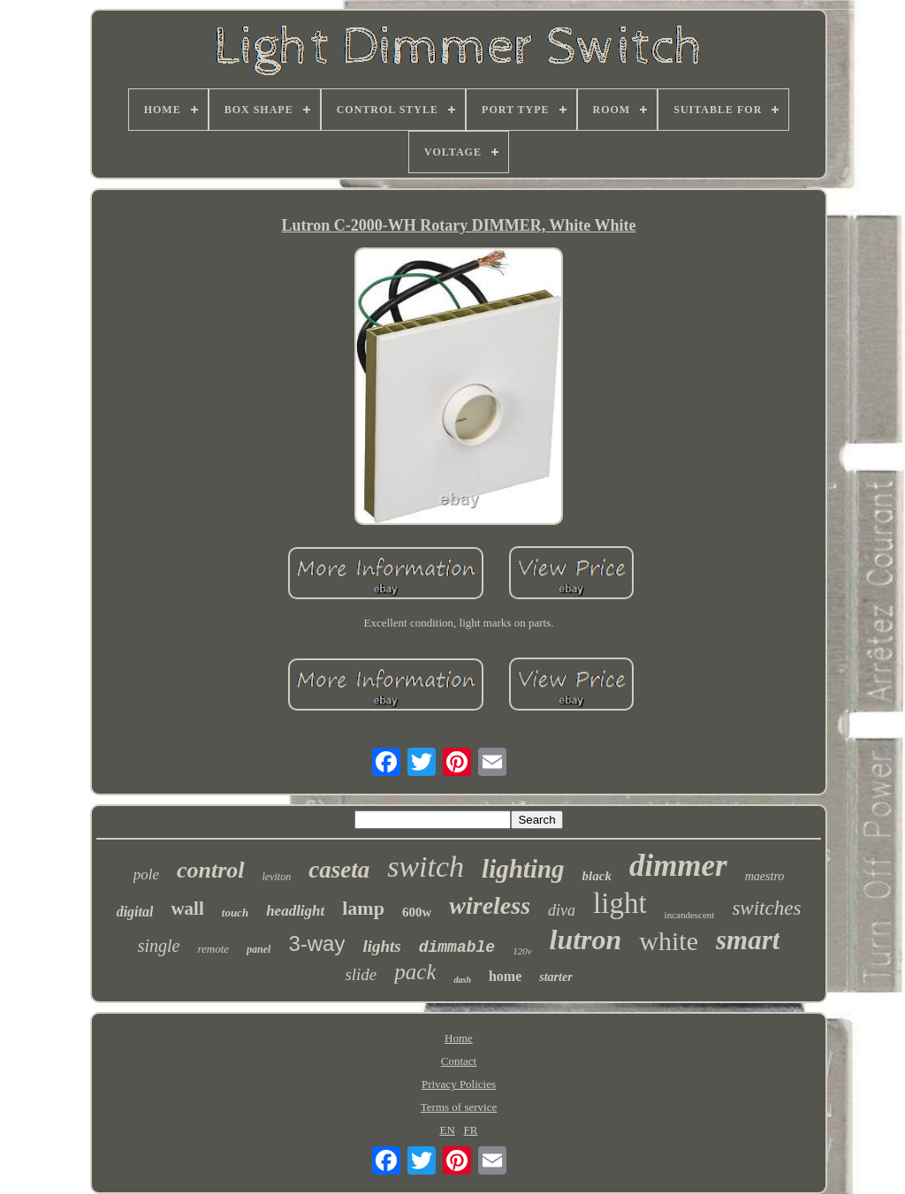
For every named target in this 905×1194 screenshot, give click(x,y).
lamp (363, 908)
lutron (586, 939)
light (620, 903)
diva (561, 910)
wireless (489, 905)
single (159, 945)
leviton (277, 877)
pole (146, 874)
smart (748, 939)
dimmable (457, 947)
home (505, 976)
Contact (458, 1061)
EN (447, 1130)
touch (235, 912)
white (668, 940)
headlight (295, 910)
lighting (523, 869)
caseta (338, 869)
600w (416, 912)
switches (766, 908)
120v (522, 951)
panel (258, 949)
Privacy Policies (459, 1084)
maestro (765, 876)
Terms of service (459, 1107)
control (211, 870)
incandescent (690, 914)
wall (187, 908)
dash (461, 980)
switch (425, 866)
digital (135, 911)
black (597, 876)
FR (471, 1130)
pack (415, 972)
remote (213, 948)
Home (459, 1038)
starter (555, 977)
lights (381, 946)
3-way (316, 943)
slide (360, 974)
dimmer (678, 865)
